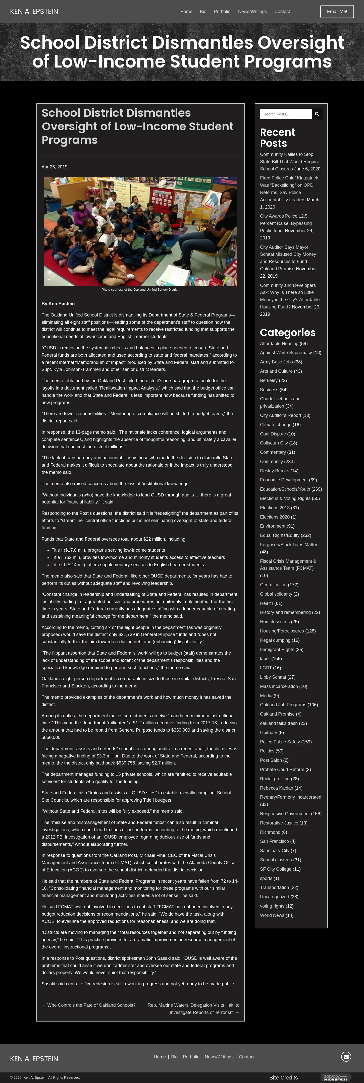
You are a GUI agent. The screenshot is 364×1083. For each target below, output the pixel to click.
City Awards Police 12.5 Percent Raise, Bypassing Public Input (286, 223)
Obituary (268, 732)
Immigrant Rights (277, 649)
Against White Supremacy (286, 352)
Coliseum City (274, 442)
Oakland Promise (277, 714)
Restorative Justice (279, 822)
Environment (272, 526)
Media (266, 695)
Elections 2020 (275, 517)
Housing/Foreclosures (282, 630)
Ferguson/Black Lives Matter (288, 544)
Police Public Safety (280, 741)
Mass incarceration (279, 686)
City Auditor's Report (280, 415)
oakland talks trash (279, 723)
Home (160, 1057)
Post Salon (271, 760)
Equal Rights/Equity (279, 535)
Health (266, 603)
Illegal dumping (275, 640)
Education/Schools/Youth (285, 489)
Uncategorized (274, 896)
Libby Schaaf (273, 677)
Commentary (273, 452)
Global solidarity (276, 594)
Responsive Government (285, 813)
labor (265, 658)
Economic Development (284, 479)
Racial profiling (275, 778)
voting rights (272, 906)
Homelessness (275, 621)
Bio (174, 1057)
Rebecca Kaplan (276, 788)
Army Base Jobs (276, 361)
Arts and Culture (276, 371)
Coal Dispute (273, 433)
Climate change (275, 424)
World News (272, 915)
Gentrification (273, 584)
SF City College (275, 869)
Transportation (274, 887)
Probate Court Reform (282, 769)
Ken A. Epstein (34, 11)
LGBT (266, 667)
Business (269, 389)
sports (266, 878)
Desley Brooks (274, 470)
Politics (267, 750)
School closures (276, 859)
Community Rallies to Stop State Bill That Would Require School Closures (289, 161)
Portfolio (191, 1057)
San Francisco (274, 841)
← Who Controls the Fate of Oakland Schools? (89, 1005)
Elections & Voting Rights (285, 498)
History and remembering (285, 612)
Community (271, 461)
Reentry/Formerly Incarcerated (290, 797)
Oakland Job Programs (283, 704)
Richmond (270, 832)
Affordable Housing (279, 343)
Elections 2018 (275, 507)
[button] (337, 11)
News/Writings (219, 1057)
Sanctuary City (274, 850)
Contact (246, 1057)
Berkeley (269, 380)
